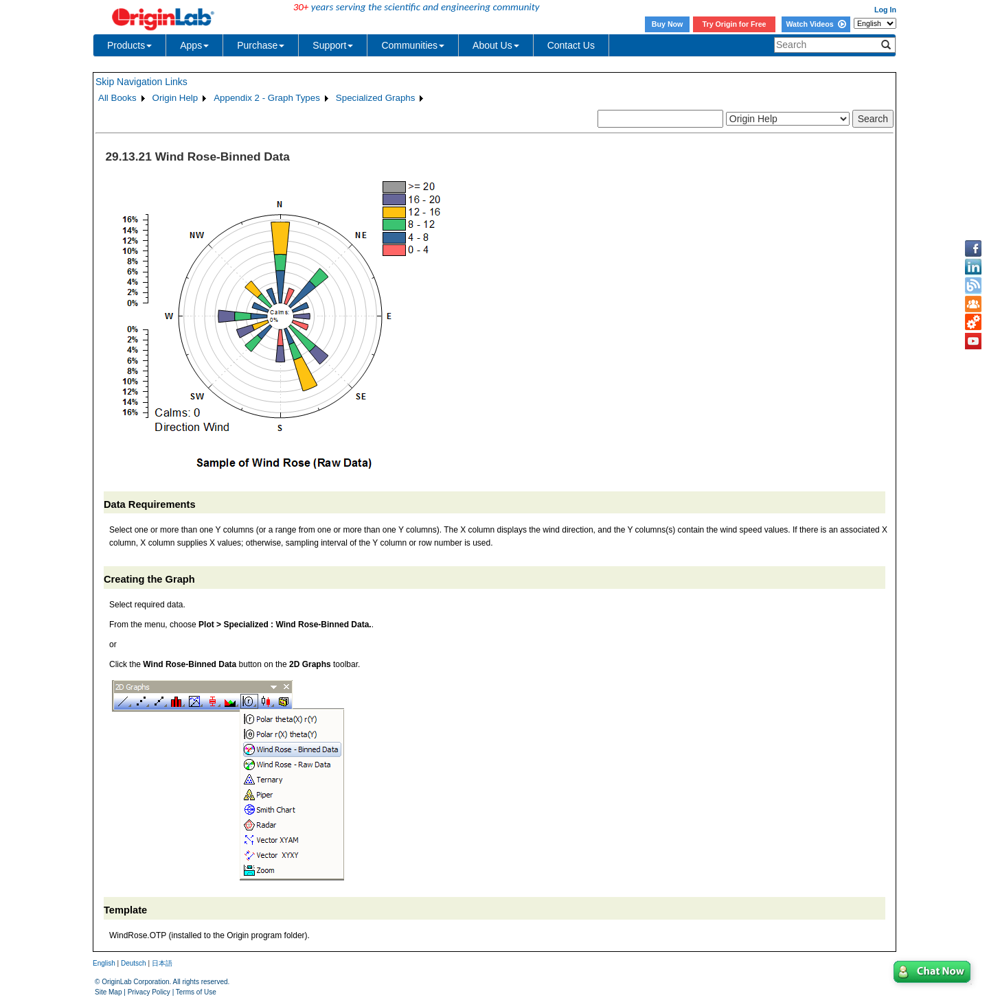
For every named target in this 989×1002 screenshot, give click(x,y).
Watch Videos (815, 24)
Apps (194, 45)
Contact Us (571, 45)
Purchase (260, 45)
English (104, 963)
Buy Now (667, 24)
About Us (496, 45)
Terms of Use (196, 992)
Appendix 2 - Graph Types (267, 98)
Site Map (108, 992)
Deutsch (133, 963)
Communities (412, 45)
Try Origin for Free (734, 24)
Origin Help (175, 98)
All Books (117, 98)
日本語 (162, 963)
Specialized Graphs (376, 98)
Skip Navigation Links (141, 81)
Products (129, 45)
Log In (885, 9)
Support (332, 45)
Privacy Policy (149, 992)
